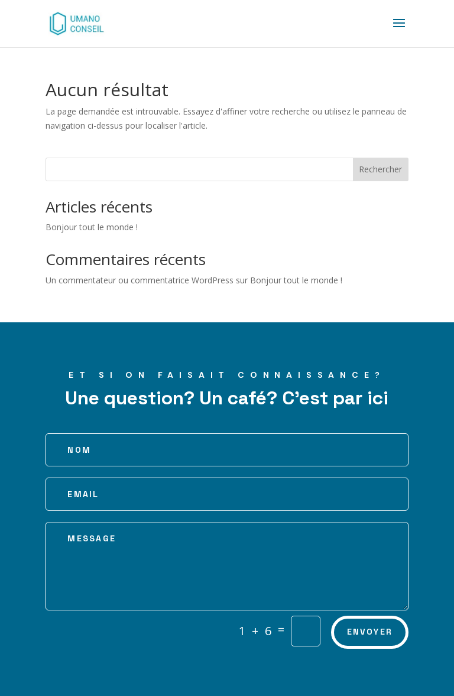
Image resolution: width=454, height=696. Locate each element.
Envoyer (370, 631)
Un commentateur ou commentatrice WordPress (140, 280)
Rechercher (380, 169)
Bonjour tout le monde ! (92, 227)
